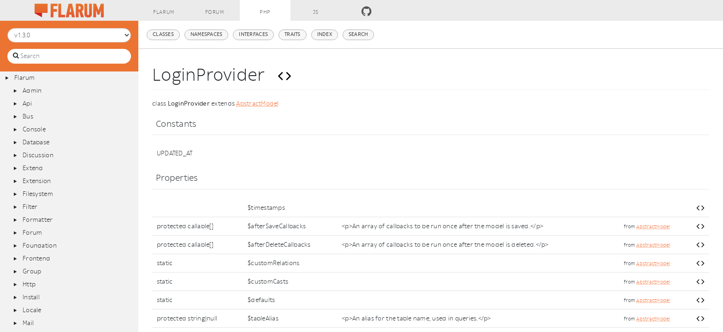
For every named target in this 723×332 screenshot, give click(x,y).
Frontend (36, 258)
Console (34, 129)
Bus (28, 116)
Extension (37, 181)
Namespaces (206, 34)
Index (324, 34)
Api (27, 103)
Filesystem (38, 193)
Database (36, 142)
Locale (32, 310)
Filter (30, 206)
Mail (28, 323)
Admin (32, 90)
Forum (32, 232)
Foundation (40, 245)
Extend (33, 168)
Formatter (38, 219)
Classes (163, 34)
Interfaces (253, 34)
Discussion (38, 155)
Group (32, 271)
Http (29, 284)
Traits (292, 34)
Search (358, 34)
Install (31, 297)
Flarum (24, 77)
